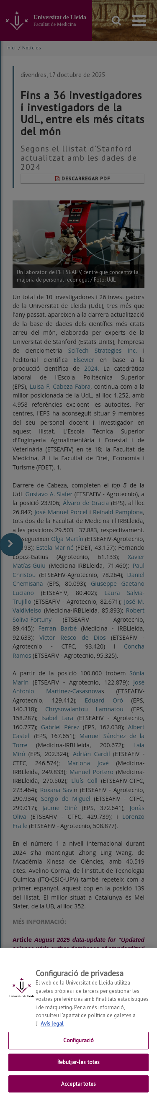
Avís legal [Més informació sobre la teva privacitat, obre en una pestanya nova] (52, 1029)
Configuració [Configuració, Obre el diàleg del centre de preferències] (78, 1045)
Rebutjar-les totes (78, 1067)
